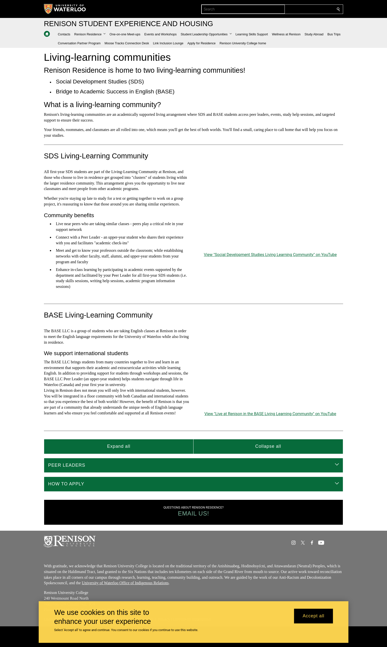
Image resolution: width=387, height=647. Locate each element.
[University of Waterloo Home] (65, 9)
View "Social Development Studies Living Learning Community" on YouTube (270, 254)
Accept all (313, 616)
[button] (89, 34)
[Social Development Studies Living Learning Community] (270, 210)
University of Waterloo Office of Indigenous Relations (125, 583)
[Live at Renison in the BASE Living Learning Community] (270, 369)
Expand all (118, 446)
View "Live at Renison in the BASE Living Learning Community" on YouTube (270, 413)
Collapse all (268, 446)
